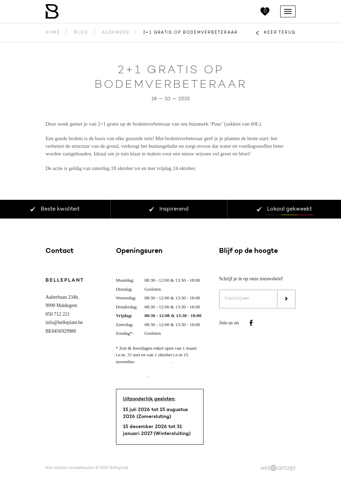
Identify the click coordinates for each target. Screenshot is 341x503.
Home (52, 33)
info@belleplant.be (64, 322)
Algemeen (116, 33)
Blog (81, 33)
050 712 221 (57, 314)
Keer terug (280, 33)
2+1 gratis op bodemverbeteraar (190, 33)
